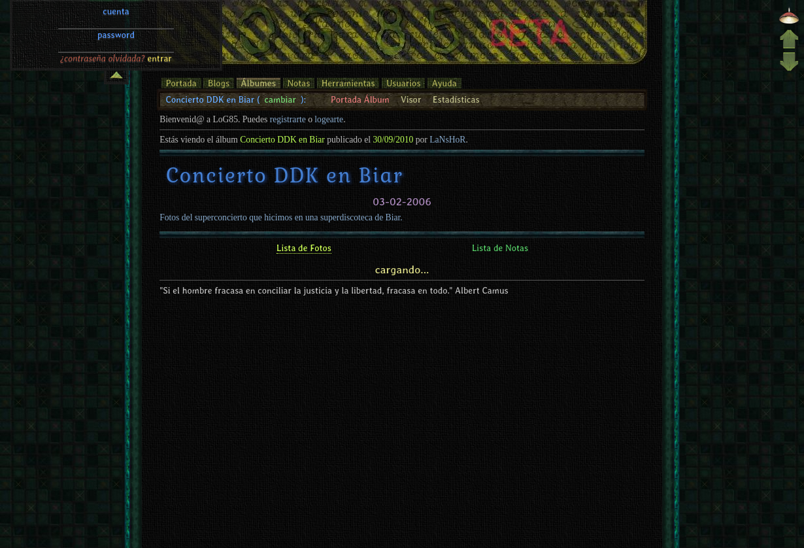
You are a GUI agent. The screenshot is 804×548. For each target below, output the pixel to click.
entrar (159, 15)
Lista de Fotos (303, 248)
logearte (328, 119)
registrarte (288, 119)
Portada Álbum (360, 99)
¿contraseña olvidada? (102, 15)
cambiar (280, 99)
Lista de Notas (500, 248)
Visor (411, 99)
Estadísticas (456, 99)
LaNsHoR (447, 140)
